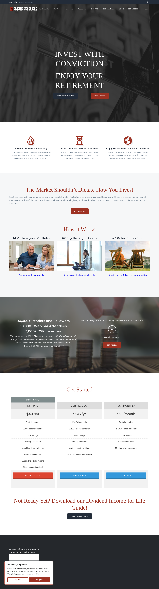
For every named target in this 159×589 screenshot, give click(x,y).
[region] (28, 573)
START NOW (126, 475)
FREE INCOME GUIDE (65, 96)
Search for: (13, 2)
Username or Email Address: (22, 552)
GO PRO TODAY (32, 475)
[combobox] (81, 2)
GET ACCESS (99, 96)
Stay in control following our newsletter (128, 275)
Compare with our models (31, 275)
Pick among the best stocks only (79, 275)
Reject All (17, 580)
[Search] (147, 2)
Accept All (39, 580)
